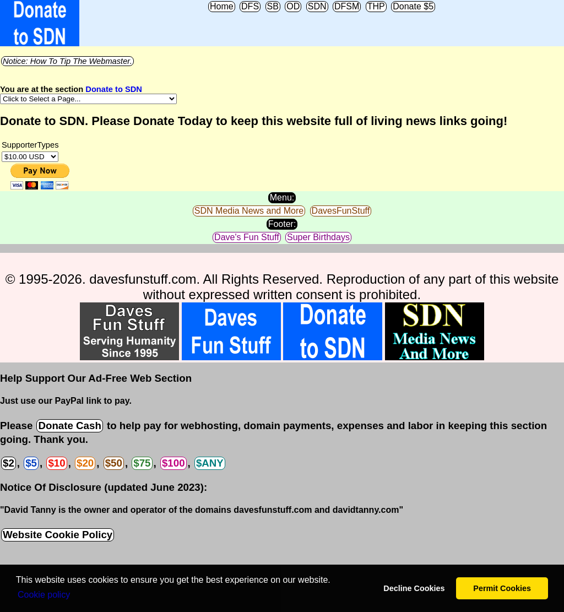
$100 (173, 463)
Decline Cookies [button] (413, 588)
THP (376, 6)
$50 (113, 463)
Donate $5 (413, 6)
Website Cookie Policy (57, 534)
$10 (56, 463)
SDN (317, 6)
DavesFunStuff (341, 210)
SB (273, 6)
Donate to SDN (113, 89)
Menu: (282, 197)
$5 (31, 463)
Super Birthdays (318, 237)
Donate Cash (69, 425)
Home (222, 6)
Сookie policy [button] (44, 594)
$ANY (210, 463)
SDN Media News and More (248, 210)
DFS (250, 6)
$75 (141, 463)
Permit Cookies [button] (502, 588)
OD (293, 6)
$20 (85, 463)
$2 (8, 463)
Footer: (282, 224)
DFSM (346, 6)
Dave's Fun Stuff (246, 237)
